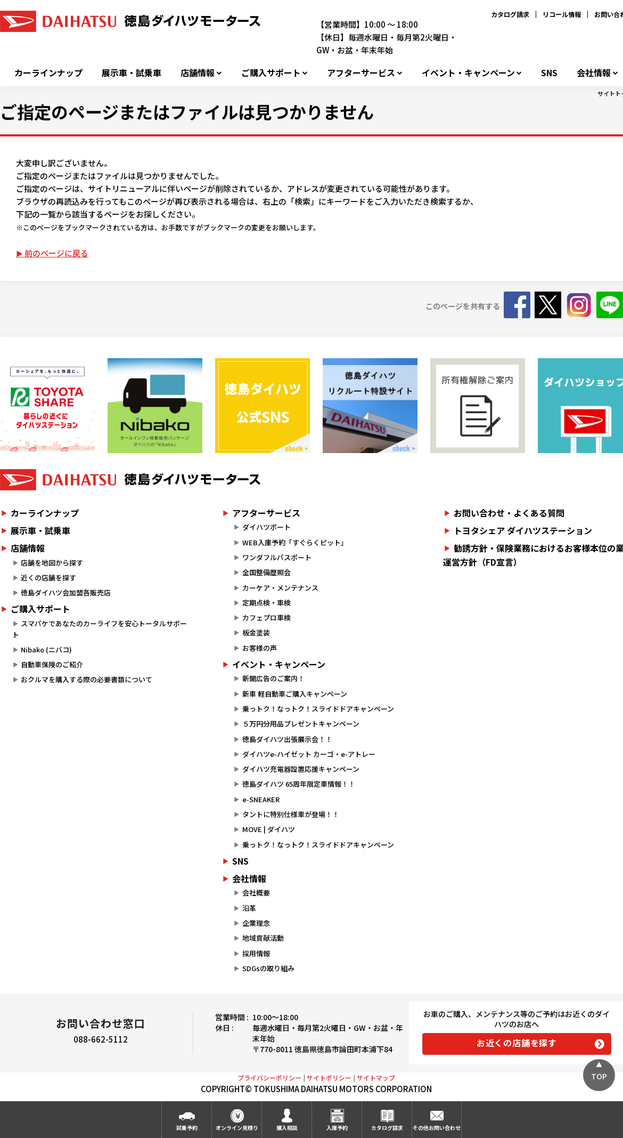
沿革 (249, 908)
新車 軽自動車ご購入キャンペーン (294, 694)
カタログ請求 (510, 14)
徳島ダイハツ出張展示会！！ (287, 739)
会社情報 (594, 72)
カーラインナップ (48, 72)
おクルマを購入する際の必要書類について (86, 679)
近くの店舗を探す (48, 577)
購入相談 (287, 1128)
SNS (549, 72)
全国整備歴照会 (266, 572)
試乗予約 (187, 1128)
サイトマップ (376, 1077)
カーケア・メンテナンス (280, 588)
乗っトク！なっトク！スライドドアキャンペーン (318, 709)
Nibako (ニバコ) (46, 649)
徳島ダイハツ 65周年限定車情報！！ (298, 784)
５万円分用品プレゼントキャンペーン (300, 724)
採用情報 (256, 953)
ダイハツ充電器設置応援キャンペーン (300, 769)
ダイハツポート (266, 527)
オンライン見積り (237, 1128)
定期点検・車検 (266, 603)
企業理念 (256, 923)
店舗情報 (198, 72)
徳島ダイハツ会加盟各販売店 (66, 592)
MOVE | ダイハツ (268, 829)
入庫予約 (337, 1128)
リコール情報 (562, 14)
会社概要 (256, 892)
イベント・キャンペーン (468, 72)
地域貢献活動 (263, 938)
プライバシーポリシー (269, 1077)
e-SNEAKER (261, 799)
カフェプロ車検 (266, 617)
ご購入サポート (271, 72)
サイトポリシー (329, 1077)
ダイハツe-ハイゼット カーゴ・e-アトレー (308, 754)
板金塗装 (256, 632)
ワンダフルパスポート (277, 557)
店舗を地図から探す (52, 563)
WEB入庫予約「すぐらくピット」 (295, 542)
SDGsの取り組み (268, 968)
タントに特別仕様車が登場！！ (290, 814)
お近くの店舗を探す (517, 1042)
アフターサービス (361, 72)
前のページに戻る (56, 253)
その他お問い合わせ (437, 1128)
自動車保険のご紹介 (52, 664)
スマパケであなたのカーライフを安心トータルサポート (99, 629)
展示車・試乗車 (131, 72)
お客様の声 (259, 648)
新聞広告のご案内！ (273, 678)
